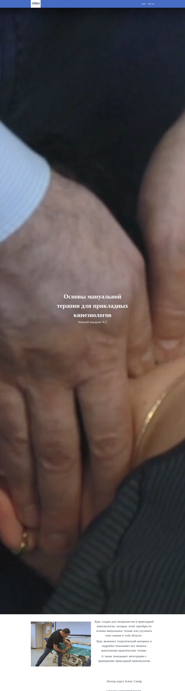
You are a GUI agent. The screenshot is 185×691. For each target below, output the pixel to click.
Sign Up (151, 4)
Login (143, 4)
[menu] (146, 4)
